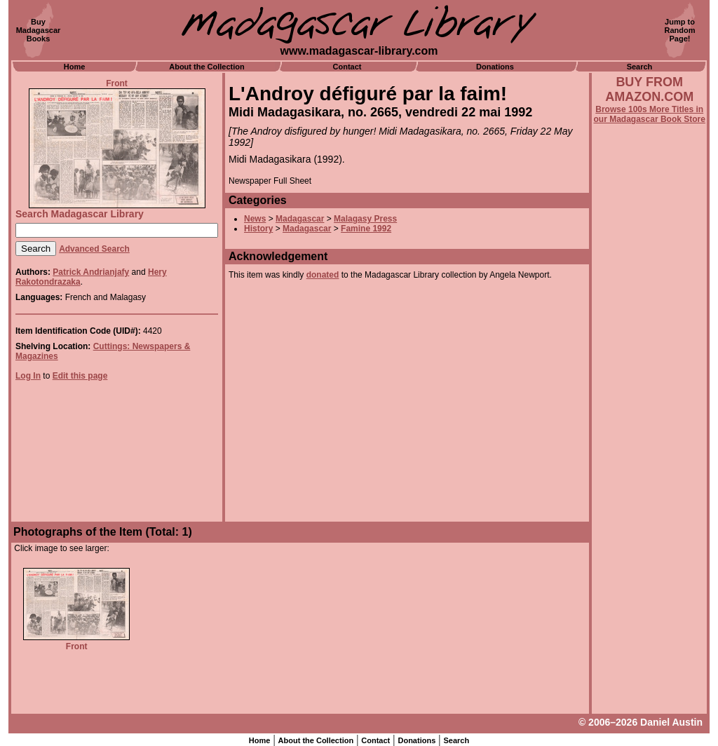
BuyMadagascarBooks (38, 30)
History (258, 228)
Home (75, 66)
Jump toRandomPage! (680, 30)
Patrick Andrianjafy (91, 272)
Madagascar (300, 219)
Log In (28, 376)
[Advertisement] (649, 502)
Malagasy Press (365, 219)
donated (322, 275)
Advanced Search (94, 249)
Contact (347, 66)
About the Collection (207, 66)
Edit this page (80, 376)
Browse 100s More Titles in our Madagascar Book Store (649, 114)
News (255, 219)
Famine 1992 (366, 228)
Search (640, 66)
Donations (495, 66)
